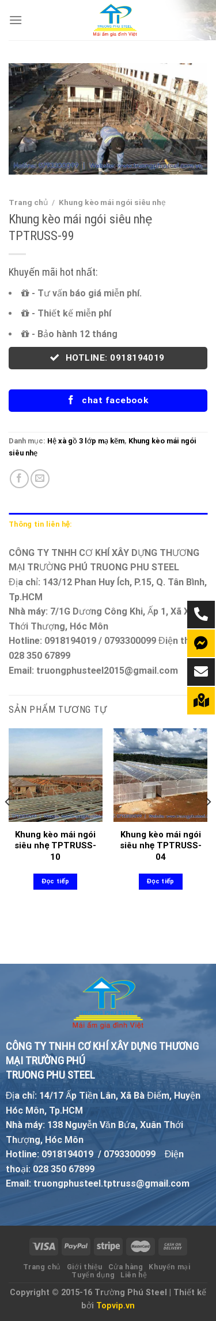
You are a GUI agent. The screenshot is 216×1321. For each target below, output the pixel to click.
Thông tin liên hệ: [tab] (40, 524)
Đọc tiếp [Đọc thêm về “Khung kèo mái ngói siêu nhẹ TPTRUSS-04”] (160, 881)
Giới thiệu (85, 1267)
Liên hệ (133, 1275)
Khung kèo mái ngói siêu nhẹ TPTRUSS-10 (55, 845)
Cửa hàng (125, 1267)
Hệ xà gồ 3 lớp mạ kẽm (85, 441)
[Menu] (15, 20)
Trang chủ (28, 202)
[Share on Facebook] (19, 478)
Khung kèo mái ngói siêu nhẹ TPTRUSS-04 (161, 845)
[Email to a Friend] (40, 478)
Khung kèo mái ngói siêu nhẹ (112, 202)
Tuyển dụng (93, 1275)
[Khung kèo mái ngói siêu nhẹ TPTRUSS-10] (56, 775)
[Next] (208, 824)
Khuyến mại (169, 1267)
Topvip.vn (115, 1306)
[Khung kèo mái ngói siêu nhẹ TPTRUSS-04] (160, 775)
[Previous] (8, 824)
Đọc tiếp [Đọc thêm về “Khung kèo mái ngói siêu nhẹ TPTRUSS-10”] (55, 881)
